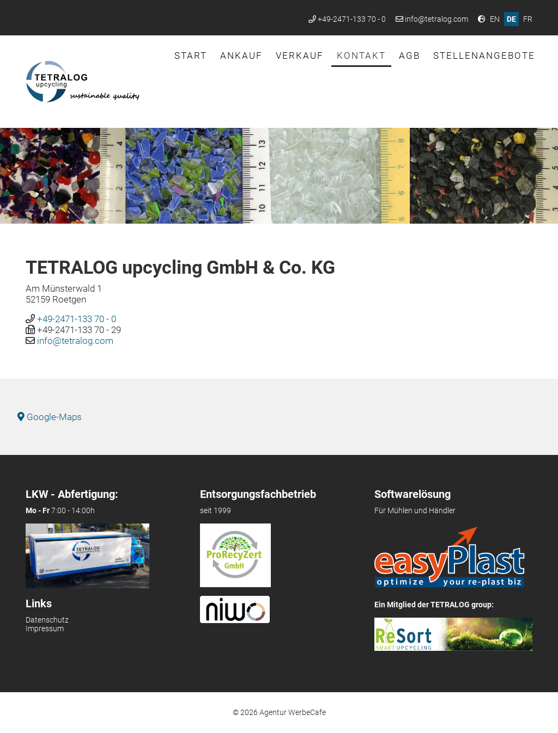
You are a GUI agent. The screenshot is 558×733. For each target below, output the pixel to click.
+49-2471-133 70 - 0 (352, 19)
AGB (409, 55)
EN (495, 19)
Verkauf (300, 55)
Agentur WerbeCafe (292, 712)
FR (527, 19)
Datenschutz (47, 619)
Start (190, 55)
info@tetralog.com (436, 19)
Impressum (45, 628)
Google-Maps (49, 416)
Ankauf (241, 55)
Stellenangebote (484, 55)
